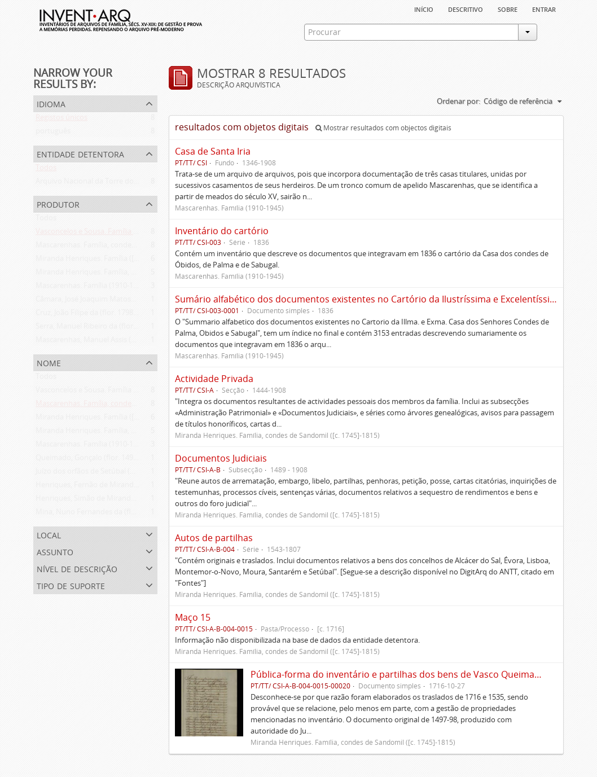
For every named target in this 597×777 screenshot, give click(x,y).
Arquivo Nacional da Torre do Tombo (98, 183)
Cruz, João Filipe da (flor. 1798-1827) (94, 315)
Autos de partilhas (214, 538)
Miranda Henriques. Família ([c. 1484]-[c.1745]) (112, 261)
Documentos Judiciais (221, 458)
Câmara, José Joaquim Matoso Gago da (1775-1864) (120, 301)
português (53, 133)
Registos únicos (61, 120)
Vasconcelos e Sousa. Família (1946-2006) (104, 234)
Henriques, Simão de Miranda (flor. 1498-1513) (113, 500)
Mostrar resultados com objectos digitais (383, 128)
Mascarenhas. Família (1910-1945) (91, 288)
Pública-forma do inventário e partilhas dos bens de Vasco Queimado (398, 674)
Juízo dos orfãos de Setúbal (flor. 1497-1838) (108, 473)
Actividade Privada (214, 378)
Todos (46, 170)
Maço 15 (192, 617)
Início (423, 8)
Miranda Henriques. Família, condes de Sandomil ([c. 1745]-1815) (143, 274)
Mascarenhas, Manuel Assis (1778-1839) (101, 342)
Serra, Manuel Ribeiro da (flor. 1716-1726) (104, 328)
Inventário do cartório (222, 231)
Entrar (544, 8)
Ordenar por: (458, 101)
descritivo (465, 8)
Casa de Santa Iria (213, 151)
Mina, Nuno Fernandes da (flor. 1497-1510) (107, 514)
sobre (507, 8)
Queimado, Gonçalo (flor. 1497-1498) (96, 460)
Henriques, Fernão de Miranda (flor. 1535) (105, 487)
